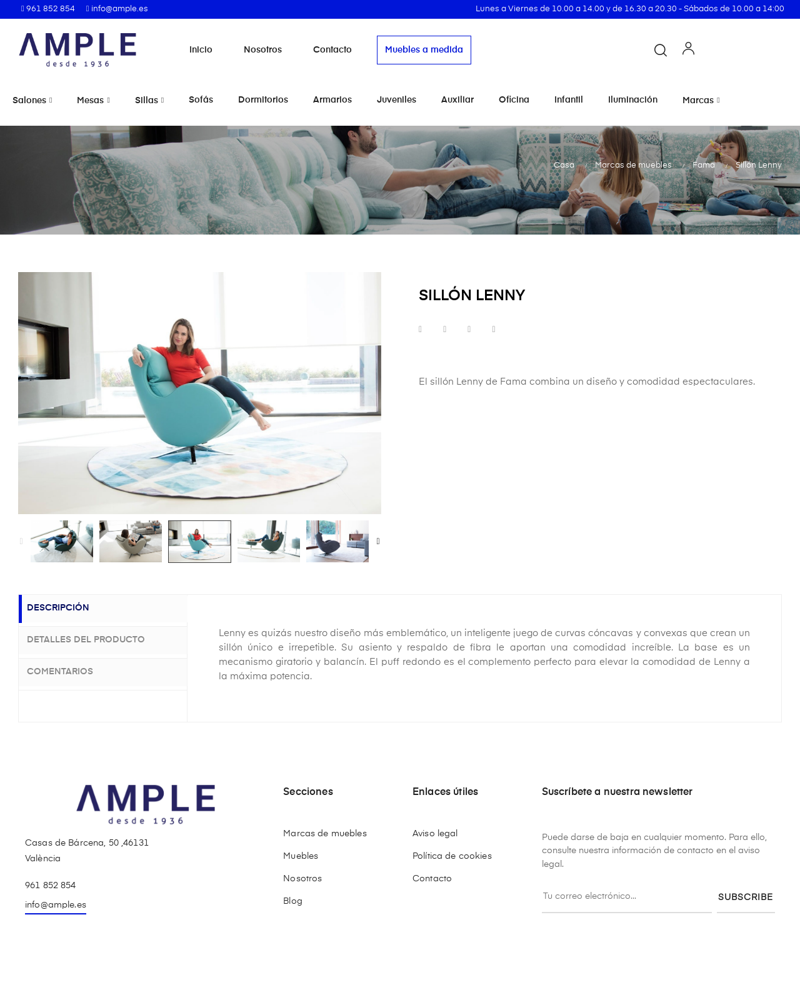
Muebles (300, 856)
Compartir (420, 330)
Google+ (469, 330)
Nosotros (263, 50)
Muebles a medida (424, 50)
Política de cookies (452, 856)
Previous (21, 541)
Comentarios (71, 670)
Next (378, 541)
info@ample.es (55, 905)
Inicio (200, 50)
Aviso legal (435, 833)
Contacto (332, 50)
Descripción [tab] (69, 609)
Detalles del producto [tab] (97, 639)
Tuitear (444, 330)
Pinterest (493, 330)
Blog (292, 901)
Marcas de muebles (324, 833)
